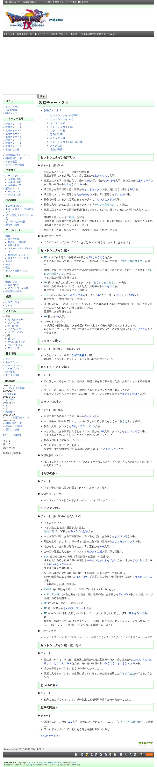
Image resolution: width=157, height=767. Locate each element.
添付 (54, 34)
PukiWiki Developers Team (50, 763)
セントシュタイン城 (61, 119)
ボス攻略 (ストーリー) (17, 155)
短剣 (14, 319)
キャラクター (12, 362)
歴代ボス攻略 (12, 224)
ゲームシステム (13, 365)
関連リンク (11, 113)
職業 (7, 235)
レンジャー (25, 255)
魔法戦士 (12, 255)
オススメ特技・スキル (17, 270)
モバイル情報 (12, 375)
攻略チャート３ (13, 130)
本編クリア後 (12, 149)
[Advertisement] (78, 66)
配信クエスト (12, 188)
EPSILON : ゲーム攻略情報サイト (23, 2)
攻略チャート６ (13, 140)
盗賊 (10, 245)
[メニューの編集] (12, 435)
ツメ (10, 322)
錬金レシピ (11, 281)
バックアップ (43, 34)
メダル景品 (11, 161)
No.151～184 (14, 194)
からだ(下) (13, 345)
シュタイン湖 (57, 123)
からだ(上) (13, 341)
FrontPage (10, 394)
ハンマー (19, 329)
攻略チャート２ (13, 127)
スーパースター (22, 258)
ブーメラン (18, 332)
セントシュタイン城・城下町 (66, 141)
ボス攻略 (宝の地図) (15, 221)
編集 (19, 34)
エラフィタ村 (57, 130)
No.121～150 (14, 191)
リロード (63, 34)
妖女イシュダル (138, 613)
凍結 (25, 34)
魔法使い (12, 242)
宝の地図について (14, 205)
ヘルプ (111, 34)
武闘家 (22, 242)
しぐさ (8, 305)
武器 (10, 285)
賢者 (10, 258)
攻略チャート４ (13, 133)
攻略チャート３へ (51, 735)
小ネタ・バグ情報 (14, 164)
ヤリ (20, 319)
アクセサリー (15, 288)
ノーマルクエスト (14, 175)
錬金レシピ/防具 (13, 426)
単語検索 (90, 34)
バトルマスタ (15, 248)
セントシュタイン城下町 (64, 115)
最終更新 (101, 34)
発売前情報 (11, 109)
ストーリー (11, 359)
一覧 (81, 34)
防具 (16, 285)
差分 (32, 34)
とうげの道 (56, 145)
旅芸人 (17, 245)
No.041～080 (14, 182)
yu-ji (30, 765)
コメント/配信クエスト (17, 417)
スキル (8, 261)
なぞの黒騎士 (79, 355)
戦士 (10, 239)
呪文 (7, 267)
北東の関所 (56, 149)
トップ (9, 34)
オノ (10, 329)
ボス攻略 (10, 399)
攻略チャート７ (13, 143)
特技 (7, 264)
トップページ (12, 106)
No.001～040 (14, 179)
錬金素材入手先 (13, 291)
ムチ (16, 322)
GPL (74, 763)
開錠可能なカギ (13, 158)
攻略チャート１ (13, 124)
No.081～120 (14, 185)
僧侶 (16, 239)
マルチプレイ (12, 368)
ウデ (22, 341)
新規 (74, 34)
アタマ (15, 338)
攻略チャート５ (13, 136)
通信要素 (10, 372)
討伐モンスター (13, 302)
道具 (26, 288)
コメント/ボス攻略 (15, 388)
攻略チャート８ (13, 146)
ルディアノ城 (57, 138)
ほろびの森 (56, 134)
